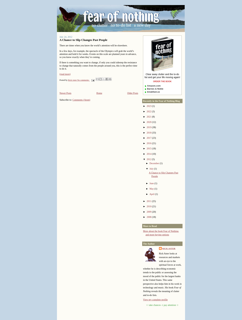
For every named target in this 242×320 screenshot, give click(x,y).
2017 (149, 138)
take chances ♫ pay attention (162, 305)
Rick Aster (168, 248)
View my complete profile (155, 299)
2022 (149, 111)
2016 (149, 143)
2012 (149, 159)
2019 (149, 127)
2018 (149, 132)
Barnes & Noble (154, 89)
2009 (149, 211)
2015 (149, 148)
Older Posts (132, 93)
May (152, 188)
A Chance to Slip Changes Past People (83, 40)
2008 (149, 217)
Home (99, 93)
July (152, 168)
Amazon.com (153, 86)
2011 (149, 201)
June (152, 183)
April (152, 194)
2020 (149, 122)
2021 (149, 116)
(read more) (65, 74)
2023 (149, 106)
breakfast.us (152, 92)
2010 (149, 206)
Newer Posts (65, 93)
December (155, 163)
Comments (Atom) (81, 99)
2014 (149, 154)
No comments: (83, 80)
